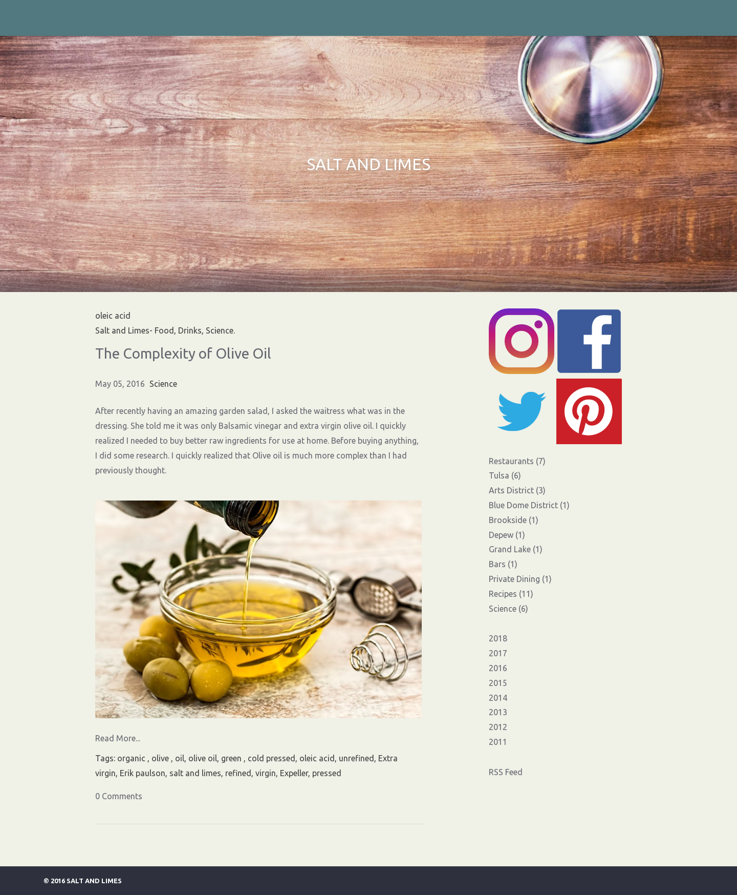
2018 (498, 638)
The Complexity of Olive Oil (183, 353)
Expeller (294, 773)
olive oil (202, 758)
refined (238, 773)
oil (179, 758)
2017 (498, 653)
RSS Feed (506, 772)
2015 (498, 683)
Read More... (117, 738)
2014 (498, 697)
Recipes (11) (511, 593)
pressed (326, 773)
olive (161, 758)
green (232, 758)
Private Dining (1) (520, 579)
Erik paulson (142, 773)
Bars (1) (503, 564)
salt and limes (195, 773)
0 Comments (118, 796)
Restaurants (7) (517, 461)
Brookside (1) (513, 520)
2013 (498, 712)
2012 (498, 727)
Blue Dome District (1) (529, 505)
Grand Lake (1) (516, 549)
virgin (265, 773)
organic (132, 758)
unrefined (356, 758)
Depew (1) (507, 534)
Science (163, 383)
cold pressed (271, 758)
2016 (498, 668)
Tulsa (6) (505, 475)
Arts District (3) (517, 490)
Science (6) (508, 608)
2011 (498, 741)
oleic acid (317, 758)
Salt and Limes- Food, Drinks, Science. (165, 330)
